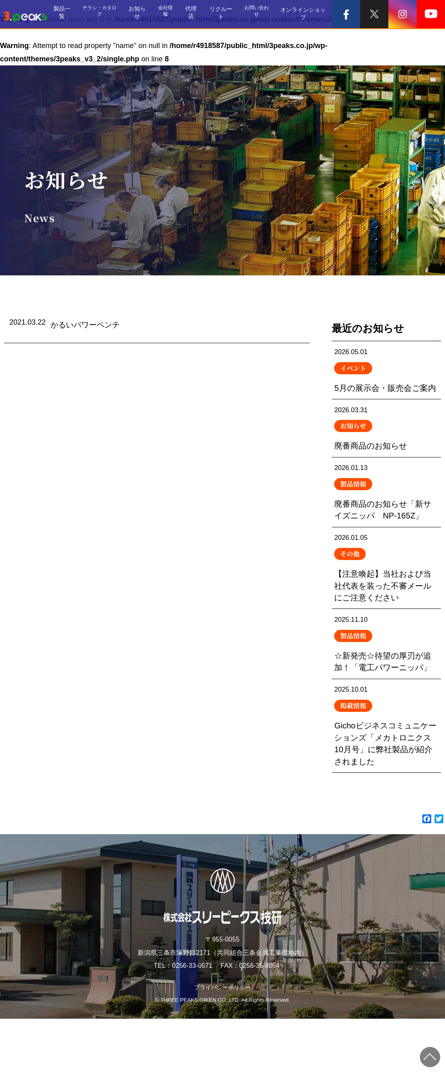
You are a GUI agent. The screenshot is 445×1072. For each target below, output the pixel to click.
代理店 (199, 14)
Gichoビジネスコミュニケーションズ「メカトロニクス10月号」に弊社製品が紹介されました (386, 774)
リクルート (226, 14)
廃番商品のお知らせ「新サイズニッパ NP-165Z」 (386, 519)
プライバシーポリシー (222, 1039)
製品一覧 (72, 14)
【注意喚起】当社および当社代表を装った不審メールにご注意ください (386, 601)
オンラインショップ (306, 14)
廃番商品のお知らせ (386, 449)
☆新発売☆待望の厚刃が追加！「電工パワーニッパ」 (386, 685)
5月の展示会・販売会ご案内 (386, 379)
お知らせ (146, 14)
